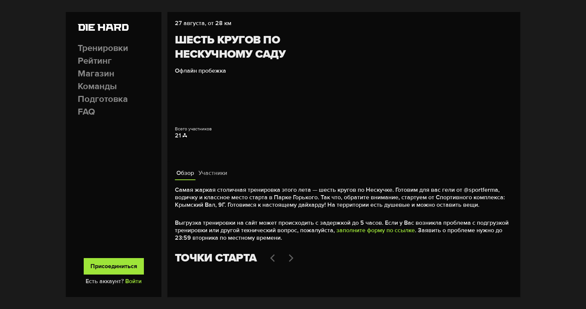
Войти (133, 281)
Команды (97, 86)
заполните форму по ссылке (375, 230)
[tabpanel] (344, 235)
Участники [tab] (212, 173)
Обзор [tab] (185, 173)
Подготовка (103, 99)
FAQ (86, 111)
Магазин (96, 73)
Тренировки (103, 48)
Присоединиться (113, 266)
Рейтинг (95, 60)
